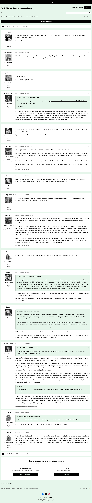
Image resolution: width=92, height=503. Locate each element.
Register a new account (25, 474)
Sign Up (87, 7)
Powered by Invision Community (46, 500)
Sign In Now (67, 474)
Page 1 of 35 (26, 26)
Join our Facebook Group (44, 2)
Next (17, 26)
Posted (22, 32)
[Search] (73, 13)
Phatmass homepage (6, 12)
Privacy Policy (43, 497)
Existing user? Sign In (77, 7)
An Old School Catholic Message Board (16, 8)
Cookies (50, 497)
